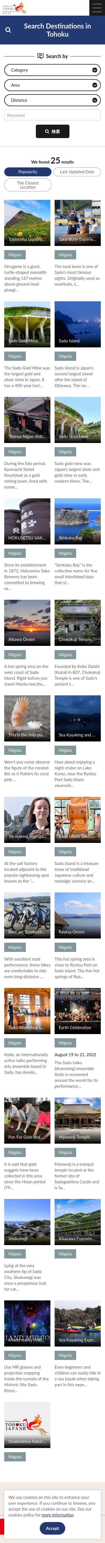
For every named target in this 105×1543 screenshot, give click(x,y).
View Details (15, 202)
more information (57, 1514)
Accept (52, 1528)
